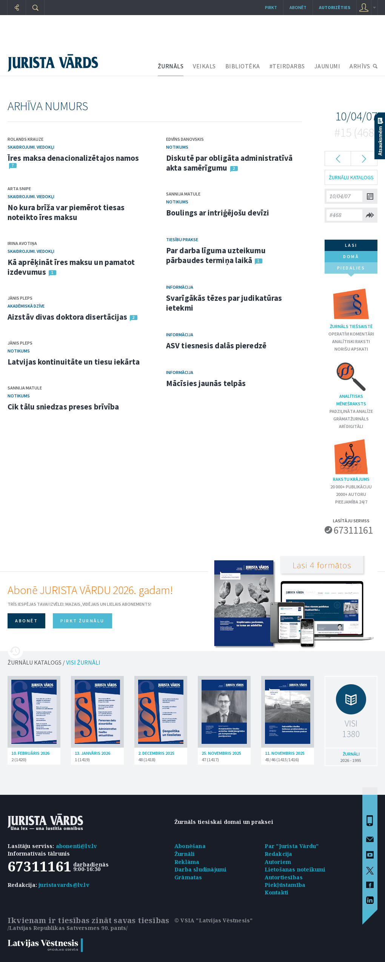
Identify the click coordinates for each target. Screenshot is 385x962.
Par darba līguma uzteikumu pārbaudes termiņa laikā (216, 255)
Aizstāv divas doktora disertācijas (67, 317)
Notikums (19, 351)
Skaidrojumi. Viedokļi (31, 147)
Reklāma (186, 861)
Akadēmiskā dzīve (26, 306)
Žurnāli (184, 853)
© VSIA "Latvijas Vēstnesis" (213, 920)
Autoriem (278, 861)
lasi (351, 245)
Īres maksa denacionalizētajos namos (73, 158)
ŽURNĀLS (171, 66)
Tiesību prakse (182, 239)
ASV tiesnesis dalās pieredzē (216, 345)
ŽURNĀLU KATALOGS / (54, 662)
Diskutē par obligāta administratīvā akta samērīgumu (229, 163)
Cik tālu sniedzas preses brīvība (63, 407)
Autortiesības (284, 877)
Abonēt (298, 7)
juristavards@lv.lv (63, 884)
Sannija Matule (25, 388)
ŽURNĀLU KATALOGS (351, 177)
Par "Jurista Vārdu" (292, 846)
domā (351, 256)
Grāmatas (188, 877)
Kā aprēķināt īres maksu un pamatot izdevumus (71, 267)
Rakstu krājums (351, 460)
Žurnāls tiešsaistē (351, 307)
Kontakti (277, 892)
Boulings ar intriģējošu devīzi (217, 213)
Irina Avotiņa (22, 243)
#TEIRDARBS (287, 66)
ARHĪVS (360, 66)
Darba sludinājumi (200, 869)
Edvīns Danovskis (185, 139)
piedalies (351, 269)
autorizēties (334, 7)
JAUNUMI (327, 66)
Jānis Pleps (20, 298)
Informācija (179, 287)
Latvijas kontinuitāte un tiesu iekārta (74, 362)
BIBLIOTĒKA (242, 66)
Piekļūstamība (285, 884)
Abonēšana (190, 846)
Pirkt (271, 7)
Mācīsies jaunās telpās (206, 383)
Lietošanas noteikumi (295, 869)
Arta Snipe (19, 188)
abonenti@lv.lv (76, 846)
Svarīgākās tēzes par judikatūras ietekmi (224, 303)
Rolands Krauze (25, 139)
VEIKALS (204, 66)
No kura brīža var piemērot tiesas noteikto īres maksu (66, 212)
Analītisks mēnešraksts (351, 383)
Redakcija (279, 853)
